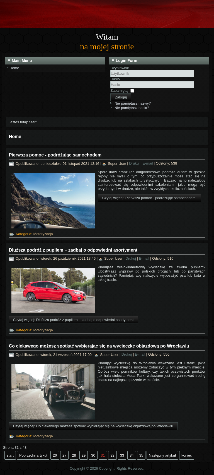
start (10, 455)
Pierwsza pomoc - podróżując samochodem (55, 155)
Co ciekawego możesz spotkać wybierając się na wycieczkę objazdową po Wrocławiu (99, 346)
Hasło (115, 79)
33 (122, 455)
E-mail (148, 163)
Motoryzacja (43, 234)
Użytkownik (119, 68)
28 (74, 455)
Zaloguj (121, 97)
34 (131, 455)
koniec (186, 455)
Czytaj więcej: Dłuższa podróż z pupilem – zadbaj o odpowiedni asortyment (73, 320)
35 (141, 455)
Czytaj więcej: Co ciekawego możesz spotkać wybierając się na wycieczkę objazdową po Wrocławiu (93, 426)
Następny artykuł (162, 455)
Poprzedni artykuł (33, 455)
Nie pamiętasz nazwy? (133, 103)
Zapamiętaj (119, 90)
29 (84, 455)
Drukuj (134, 163)
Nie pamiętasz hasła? (132, 108)
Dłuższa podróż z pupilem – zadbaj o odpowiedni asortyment (73, 250)
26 (55, 455)
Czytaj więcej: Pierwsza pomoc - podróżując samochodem (149, 198)
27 (64, 455)
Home (14, 68)
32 (112, 455)
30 (93, 455)
